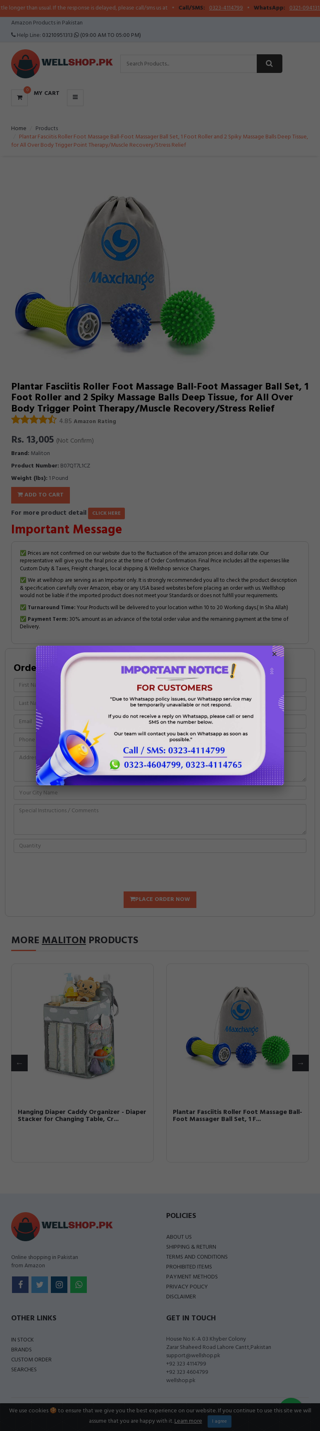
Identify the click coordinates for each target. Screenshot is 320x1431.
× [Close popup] (274, 655)
